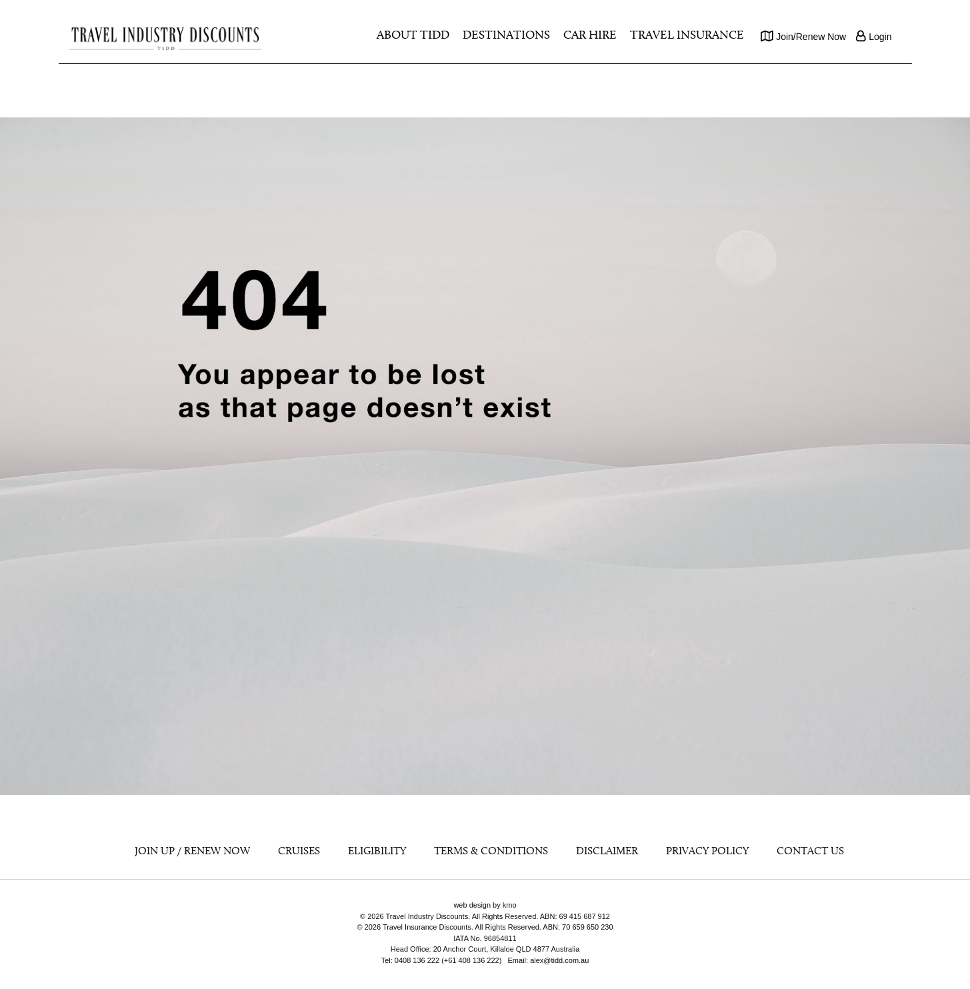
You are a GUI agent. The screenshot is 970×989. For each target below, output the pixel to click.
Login (873, 36)
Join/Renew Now (803, 36)
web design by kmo (484, 905)
